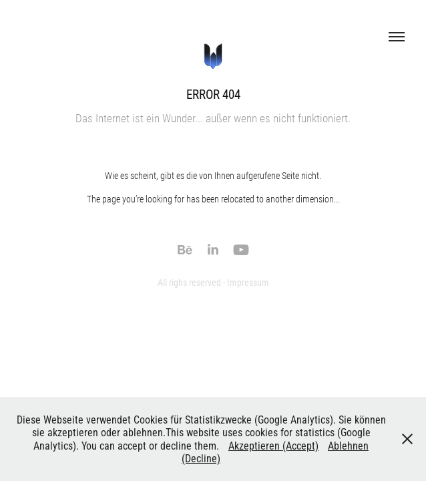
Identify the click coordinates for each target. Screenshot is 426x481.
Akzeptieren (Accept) (273, 445)
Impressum (248, 282)
